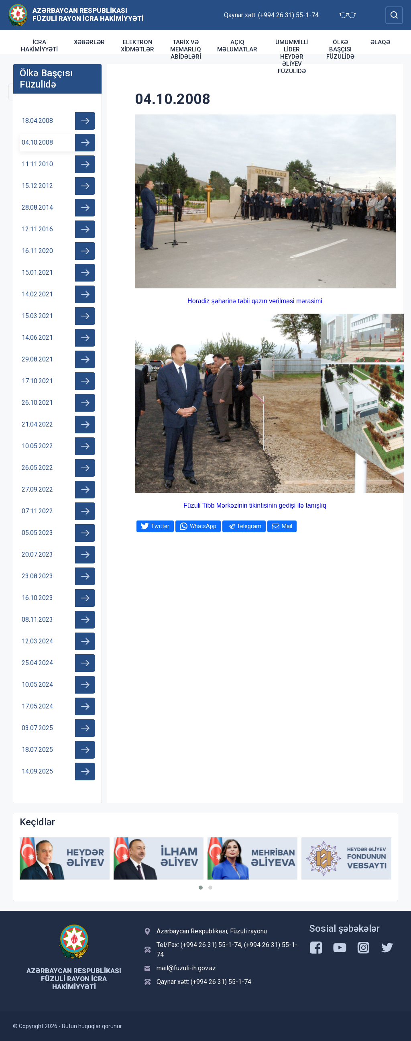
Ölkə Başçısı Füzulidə (340, 49)
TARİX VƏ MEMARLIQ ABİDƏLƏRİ (185, 49)
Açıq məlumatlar (237, 46)
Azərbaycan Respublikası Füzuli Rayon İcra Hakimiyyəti (88, 14)
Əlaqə (380, 42)
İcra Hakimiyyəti (39, 46)
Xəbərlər (89, 42)
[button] (201, 888)
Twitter (160, 526)
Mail (287, 526)
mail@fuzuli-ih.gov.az (186, 968)
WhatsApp (203, 526)
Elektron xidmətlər (137, 46)
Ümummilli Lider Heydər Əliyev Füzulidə (292, 57)
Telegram (249, 526)
